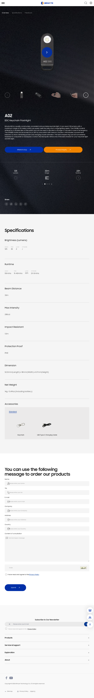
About (7, 660)
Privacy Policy (34, 574)
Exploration (9, 653)
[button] (86, 95)
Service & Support (12, 645)
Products (8, 638)
